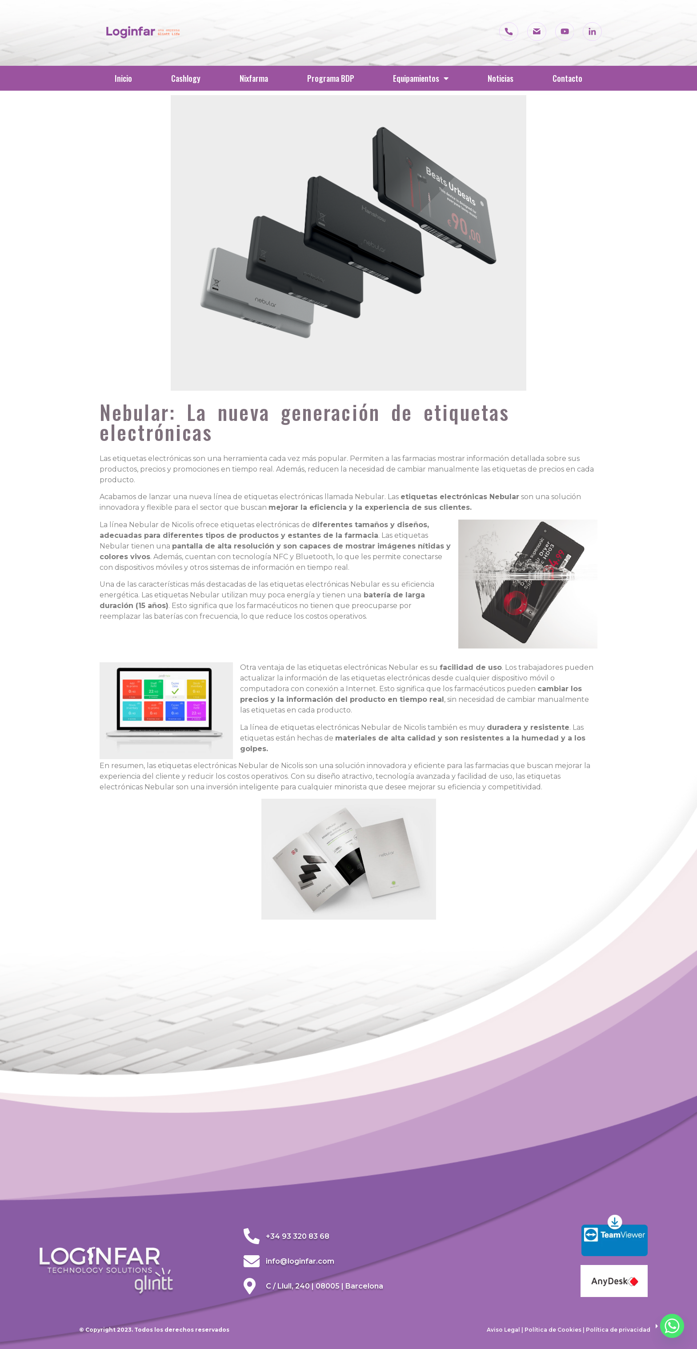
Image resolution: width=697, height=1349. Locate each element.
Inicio (123, 78)
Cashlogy (185, 78)
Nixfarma (254, 78)
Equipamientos (421, 78)
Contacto (567, 78)
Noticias (500, 78)
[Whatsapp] (672, 1326)
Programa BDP (330, 78)
